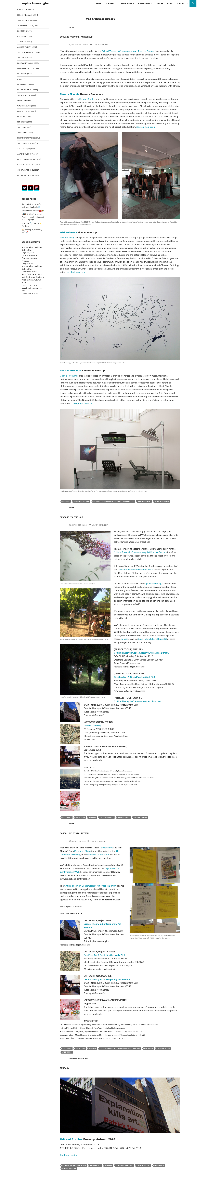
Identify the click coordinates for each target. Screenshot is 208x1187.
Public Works (106, 847)
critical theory (107, 817)
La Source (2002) (28, 118)
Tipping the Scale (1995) (31, 20)
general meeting (153, 583)
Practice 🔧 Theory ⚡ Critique (33, 225)
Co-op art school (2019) (32, 172)
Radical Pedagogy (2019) (32, 167)
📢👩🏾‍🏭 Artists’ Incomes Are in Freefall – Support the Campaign (32, 218)
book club (80, 817)
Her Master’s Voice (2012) (32, 140)
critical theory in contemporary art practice (113, 501)
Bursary (69, 1067)
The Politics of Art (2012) (32, 145)
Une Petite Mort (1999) (31, 91)
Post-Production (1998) (31, 69)
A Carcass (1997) (28, 42)
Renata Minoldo (69, 94)
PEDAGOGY (83, 1058)
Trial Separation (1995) (31, 26)
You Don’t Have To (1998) (31, 53)
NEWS (169, 3)
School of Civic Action (88, 832)
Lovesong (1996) (28, 31)
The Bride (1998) (28, 58)
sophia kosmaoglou (35, 3)
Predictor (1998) (28, 75)
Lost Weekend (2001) (30, 113)
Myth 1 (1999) (27, 80)
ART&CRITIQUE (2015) (29, 150)
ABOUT (159, 3)
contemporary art (124, 1165)
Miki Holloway (68, 232)
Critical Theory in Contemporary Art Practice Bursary (128, 51)
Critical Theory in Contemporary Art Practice (137, 701)
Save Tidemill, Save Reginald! (152, 638)
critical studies (143, 1165)
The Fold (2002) (28, 129)
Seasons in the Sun (83, 516)
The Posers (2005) (28, 134)
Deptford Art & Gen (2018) (32, 161)
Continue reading (70, 1154)
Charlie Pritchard (70, 370)
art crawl (67, 817)
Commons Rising (82, 851)
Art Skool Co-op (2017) (31, 156)
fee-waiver (159, 1165)
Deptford (148, 1048)
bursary (66, 501)
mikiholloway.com (76, 272)
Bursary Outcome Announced (92, 36)
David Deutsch (124, 817)
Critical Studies (71, 1139)
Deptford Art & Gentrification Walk (135, 569)
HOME (98, 3)
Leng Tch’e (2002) (28, 123)
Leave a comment (101, 45)
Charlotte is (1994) (29, 10)
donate (124, 638)
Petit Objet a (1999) (29, 85)
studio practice (69, 1169)
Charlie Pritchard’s (69, 375)
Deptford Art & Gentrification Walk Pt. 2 (134, 677)
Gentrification (140, 817)
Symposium (67, 1052)
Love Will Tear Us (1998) (31, 64)
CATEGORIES (144, 3)
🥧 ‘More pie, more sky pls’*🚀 (33, 228)
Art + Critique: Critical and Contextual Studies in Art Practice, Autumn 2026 (31, 269)
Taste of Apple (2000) (30, 96)
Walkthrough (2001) (30, 107)
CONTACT (181, 3)
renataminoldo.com (145, 126)
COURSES (110, 3)
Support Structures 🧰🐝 (31, 212)
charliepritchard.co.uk (81, 403)
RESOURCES (126, 3)
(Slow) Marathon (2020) (31, 178)
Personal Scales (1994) (31, 15)
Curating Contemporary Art (32, 277)
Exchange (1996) (28, 37)
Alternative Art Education (74, 1165)
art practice (95, 1165)
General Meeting (92, 725)
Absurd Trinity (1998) (30, 48)
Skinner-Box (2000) (29, 102)
